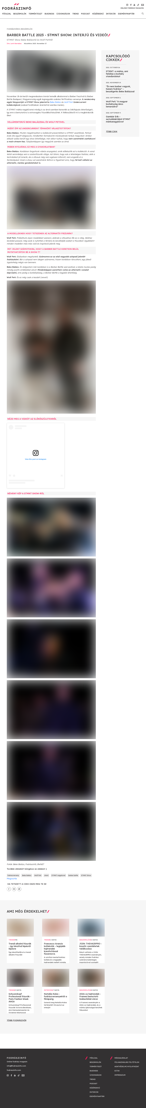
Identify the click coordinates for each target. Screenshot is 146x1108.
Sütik (117, 1071)
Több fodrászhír (16, 1020)
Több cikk (111, 131)
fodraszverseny (13, 875)
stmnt (46, 875)
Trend (75, 14)
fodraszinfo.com (14, 1070)
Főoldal (6, 14)
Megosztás (12, 878)
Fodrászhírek (13, 29)
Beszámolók (19, 14)
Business (49, 14)
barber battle (73, 875)
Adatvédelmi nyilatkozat (126, 1066)
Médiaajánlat (121, 1058)
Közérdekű (98, 14)
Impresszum (120, 1075)
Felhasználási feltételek (126, 1062)
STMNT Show (86, 875)
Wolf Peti (68, 102)
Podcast (85, 14)
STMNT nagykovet (58, 875)
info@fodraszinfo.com (16, 1066)
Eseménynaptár (126, 14)
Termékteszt (35, 14)
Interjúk (111, 14)
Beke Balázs (55, 102)
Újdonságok (63, 14)
